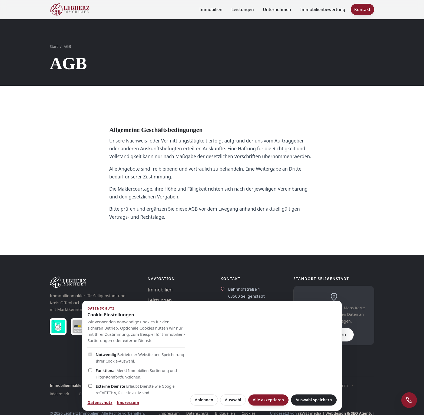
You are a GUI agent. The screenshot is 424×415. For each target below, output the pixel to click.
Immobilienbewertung (322, 9)
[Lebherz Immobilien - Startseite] (70, 9)
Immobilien (210, 9)
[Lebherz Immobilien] (93, 282)
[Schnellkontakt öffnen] (409, 400)
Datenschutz (99, 402)
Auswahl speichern (314, 399)
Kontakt (362, 9)
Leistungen (242, 9)
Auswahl (233, 399)
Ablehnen (204, 399)
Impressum (128, 402)
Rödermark (59, 393)
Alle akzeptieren (268, 399)
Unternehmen (277, 9)
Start (54, 46)
